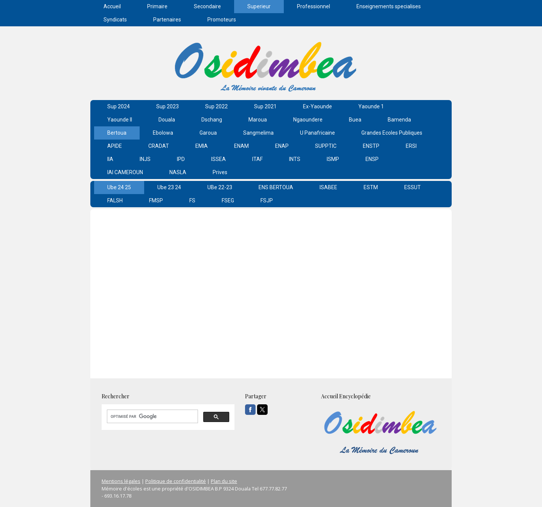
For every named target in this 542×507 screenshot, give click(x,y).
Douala (166, 120)
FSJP (266, 200)
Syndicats (115, 20)
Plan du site (224, 481)
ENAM (241, 146)
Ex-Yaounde (317, 106)
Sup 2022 (216, 106)
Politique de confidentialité (175, 481)
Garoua (208, 133)
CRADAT (158, 146)
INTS (294, 159)
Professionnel (313, 6)
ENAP (282, 146)
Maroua (257, 120)
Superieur (259, 6)
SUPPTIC (325, 146)
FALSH (115, 200)
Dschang (211, 120)
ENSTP (371, 146)
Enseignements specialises (388, 6)
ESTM (371, 187)
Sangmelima (258, 133)
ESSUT (412, 187)
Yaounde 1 (371, 106)
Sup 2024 (118, 106)
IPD (181, 159)
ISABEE (328, 187)
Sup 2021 (265, 106)
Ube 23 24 (169, 187)
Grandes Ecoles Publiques (391, 133)
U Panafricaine (317, 133)
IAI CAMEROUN (125, 172)
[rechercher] (152, 416)
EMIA (201, 146)
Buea (355, 120)
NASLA (177, 172)
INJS (145, 159)
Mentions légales (121, 481)
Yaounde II (119, 120)
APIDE (114, 146)
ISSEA (218, 159)
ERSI (411, 146)
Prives (220, 172)
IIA (110, 159)
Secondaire (207, 6)
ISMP (333, 159)
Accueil (112, 6)
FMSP (156, 200)
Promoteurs (221, 20)
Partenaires (167, 20)
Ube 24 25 (119, 187)
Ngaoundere (308, 120)
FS (192, 200)
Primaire (157, 6)
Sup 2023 (167, 106)
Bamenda (399, 120)
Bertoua (116, 133)
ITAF (257, 159)
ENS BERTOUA (276, 187)
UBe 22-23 (219, 187)
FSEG (228, 200)
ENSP (372, 159)
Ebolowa (163, 133)
